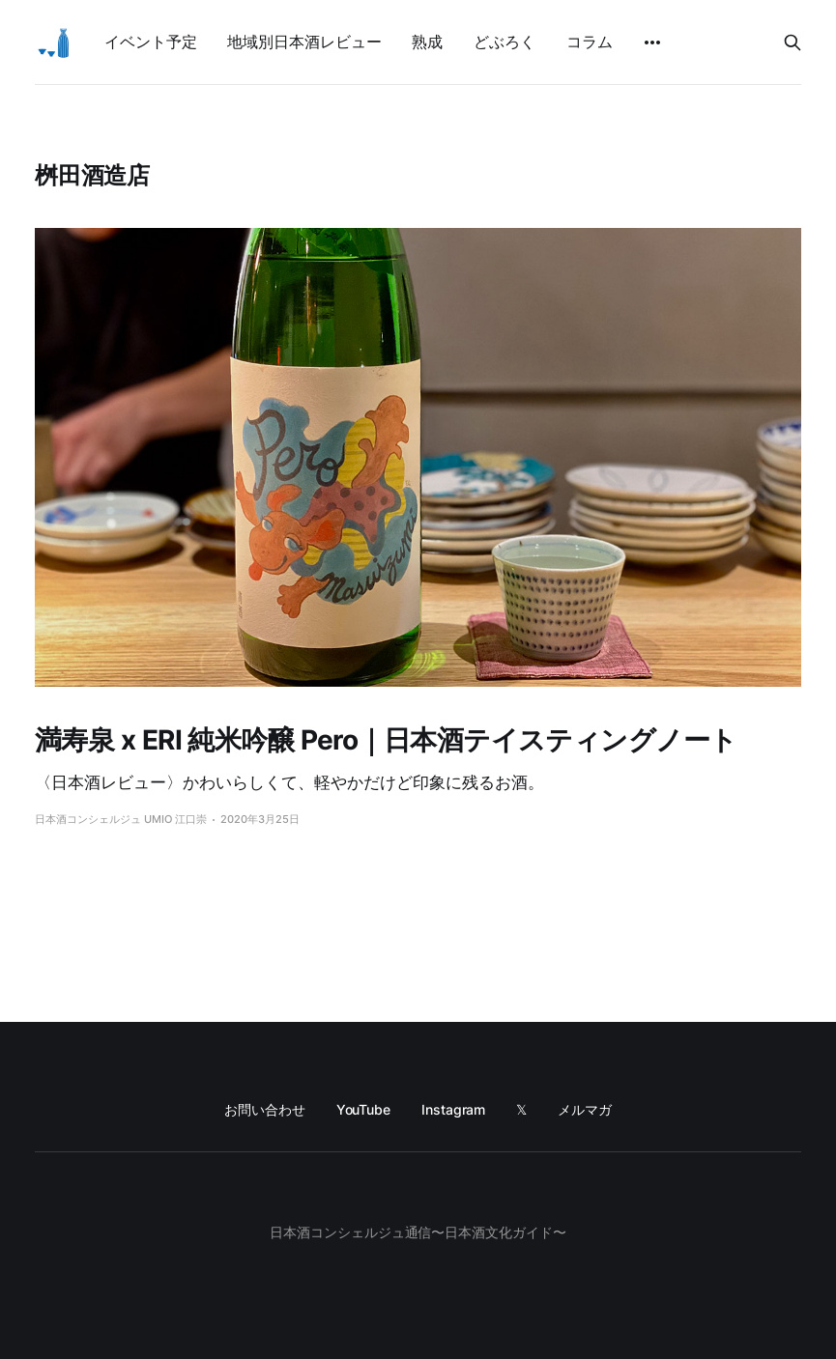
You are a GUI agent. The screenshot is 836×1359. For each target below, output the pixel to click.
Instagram (453, 1109)
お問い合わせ (264, 1109)
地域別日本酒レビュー (304, 41)
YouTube (363, 1109)
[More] (652, 42)
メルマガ (585, 1109)
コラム (589, 41)
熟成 (427, 41)
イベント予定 (150, 41)
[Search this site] (792, 42)
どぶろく (504, 41)
